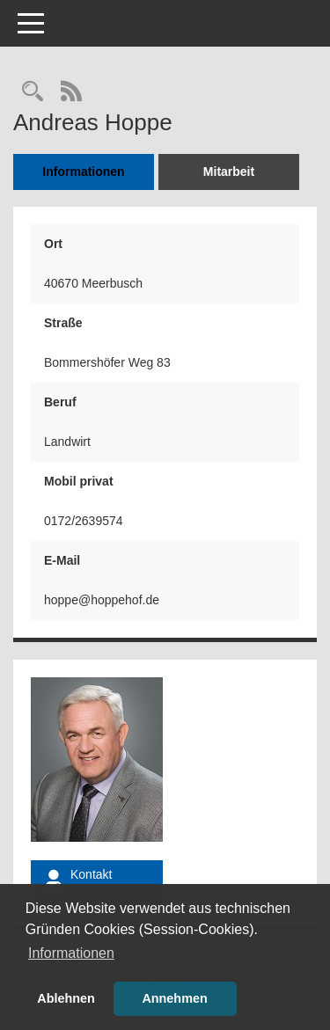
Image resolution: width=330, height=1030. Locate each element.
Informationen (83, 171)
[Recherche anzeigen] (32, 93)
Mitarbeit (228, 171)
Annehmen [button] (174, 998)
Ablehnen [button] (66, 998)
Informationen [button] (71, 953)
